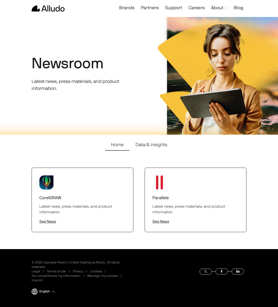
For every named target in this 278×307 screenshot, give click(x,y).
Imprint (37, 280)
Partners (144, 8)
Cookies (96, 271)
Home (117, 144)
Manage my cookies (102, 276)
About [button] (216, 8)
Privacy (78, 271)
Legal (36, 271)
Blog (237, 8)
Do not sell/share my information (56, 276)
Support (168, 8)
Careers (192, 8)
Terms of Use (56, 271)
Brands (120, 8)
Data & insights (151, 144)
